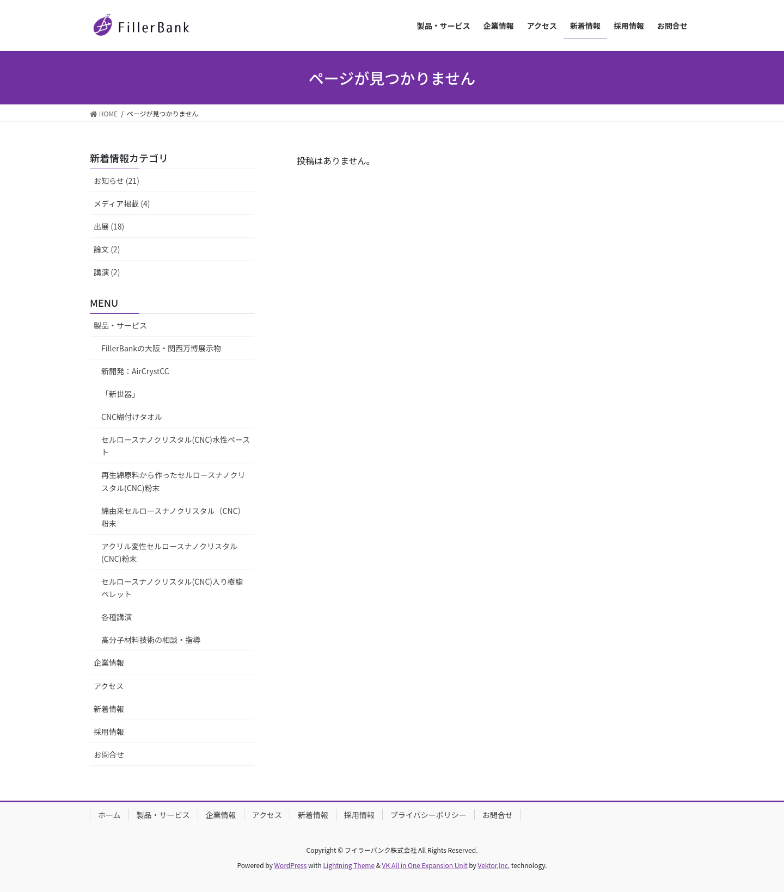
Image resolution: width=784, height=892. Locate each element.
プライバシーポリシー (428, 814)
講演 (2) (107, 272)
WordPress (290, 865)
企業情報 (109, 662)
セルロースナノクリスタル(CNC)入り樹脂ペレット (172, 587)
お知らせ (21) (116, 180)
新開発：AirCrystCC (135, 371)
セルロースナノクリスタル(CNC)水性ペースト (175, 445)
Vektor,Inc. (493, 865)
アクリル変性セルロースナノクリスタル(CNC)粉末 (169, 552)
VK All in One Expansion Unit (425, 865)
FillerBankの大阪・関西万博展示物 (161, 348)
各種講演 (116, 616)
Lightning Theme (349, 865)
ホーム (109, 814)
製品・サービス (120, 325)
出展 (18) (109, 226)
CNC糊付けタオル (131, 416)
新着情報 (109, 708)
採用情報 (109, 731)
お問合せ (109, 754)
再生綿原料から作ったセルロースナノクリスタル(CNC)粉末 (173, 481)
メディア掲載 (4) (122, 203)
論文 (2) (107, 249)
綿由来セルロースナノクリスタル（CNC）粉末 (173, 517)
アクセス (109, 685)
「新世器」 (120, 393)
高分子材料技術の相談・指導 (150, 639)
